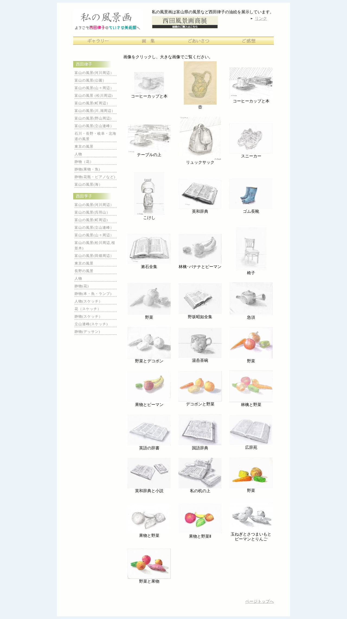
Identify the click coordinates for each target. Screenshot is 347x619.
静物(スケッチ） (88, 316)
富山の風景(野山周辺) (93, 118)
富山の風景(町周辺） (92, 103)
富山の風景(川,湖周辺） (95, 111)
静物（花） (84, 162)
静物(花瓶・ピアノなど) (95, 177)
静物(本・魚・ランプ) (93, 294)
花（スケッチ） (88, 309)
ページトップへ (259, 601)
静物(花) (82, 286)
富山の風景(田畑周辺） (94, 256)
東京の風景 (84, 146)
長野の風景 (84, 271)
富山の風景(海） (88, 184)
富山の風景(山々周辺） (94, 88)
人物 (78, 154)
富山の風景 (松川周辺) (94, 96)
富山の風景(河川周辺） (94, 73)
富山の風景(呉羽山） (92, 212)
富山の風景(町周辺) (91, 220)
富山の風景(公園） (90, 80)
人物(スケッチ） (88, 301)
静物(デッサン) (87, 332)
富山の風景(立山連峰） (94, 126)
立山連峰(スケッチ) (91, 324)
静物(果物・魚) (87, 169)
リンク (261, 18)
